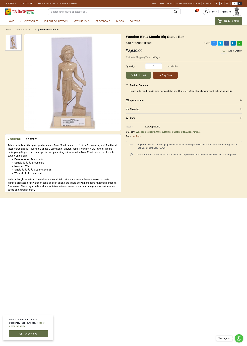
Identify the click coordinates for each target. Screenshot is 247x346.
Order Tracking (46, 3)
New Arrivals (81, 21)
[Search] (114, 11)
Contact (135, 21)
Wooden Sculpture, (146, 132)
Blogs (120, 21)
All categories (29, 21)
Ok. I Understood (28, 333)
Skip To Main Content (163, 3)
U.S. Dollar (26, 3)
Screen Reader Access (188, 3)
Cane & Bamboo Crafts (26, 29)
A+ (227, 3)
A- (216, 3)
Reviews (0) (31, 138)
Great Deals (102, 21)
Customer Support (67, 3)
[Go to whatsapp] (239, 338)
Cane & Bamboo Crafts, (168, 132)
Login (214, 12)
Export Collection (56, 21)
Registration (225, 12)
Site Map (207, 3)
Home (11, 21)
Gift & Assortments (191, 132)
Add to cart (138, 75)
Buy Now (165, 75)
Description (14, 138)
